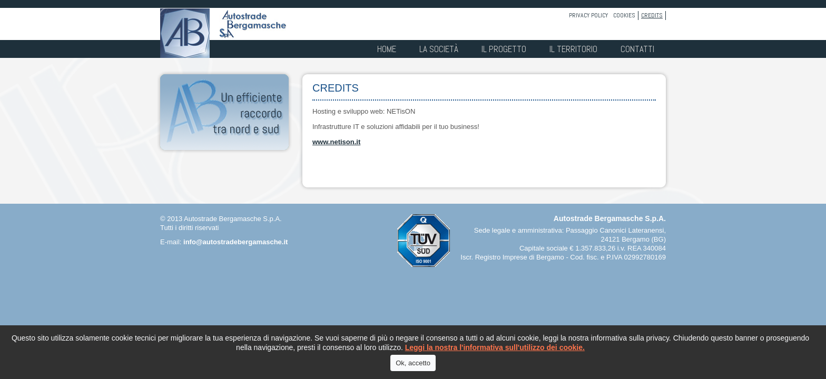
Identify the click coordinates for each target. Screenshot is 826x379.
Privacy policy (588, 15)
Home (386, 49)
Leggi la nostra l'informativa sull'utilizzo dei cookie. (495, 347)
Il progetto (503, 49)
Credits (652, 15)
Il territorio (573, 49)
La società (438, 49)
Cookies (624, 15)
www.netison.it (336, 142)
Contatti (637, 49)
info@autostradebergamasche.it (235, 242)
